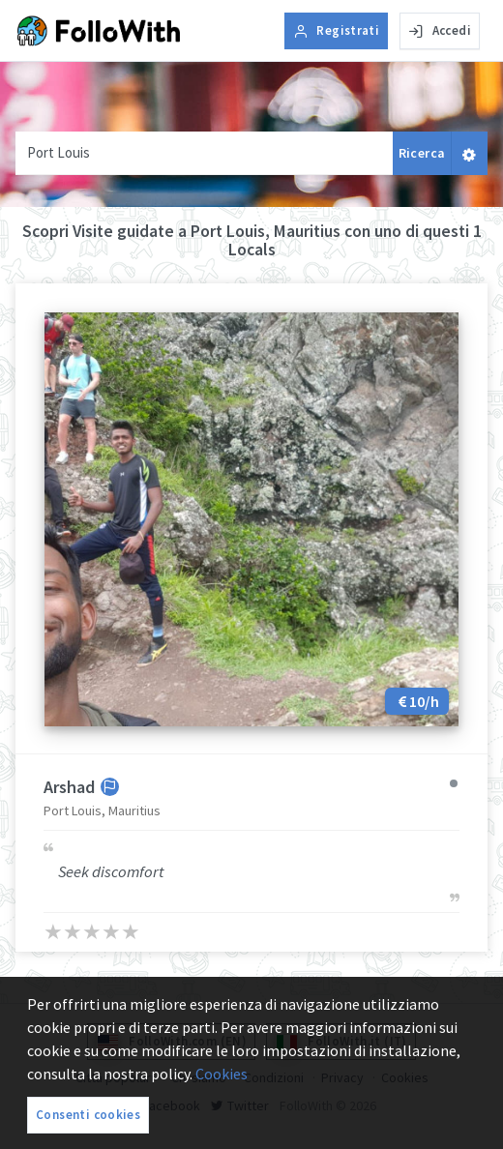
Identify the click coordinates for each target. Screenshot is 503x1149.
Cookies (221, 1073)
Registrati (336, 30)
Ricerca (422, 153)
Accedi (439, 30)
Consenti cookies (88, 1114)
